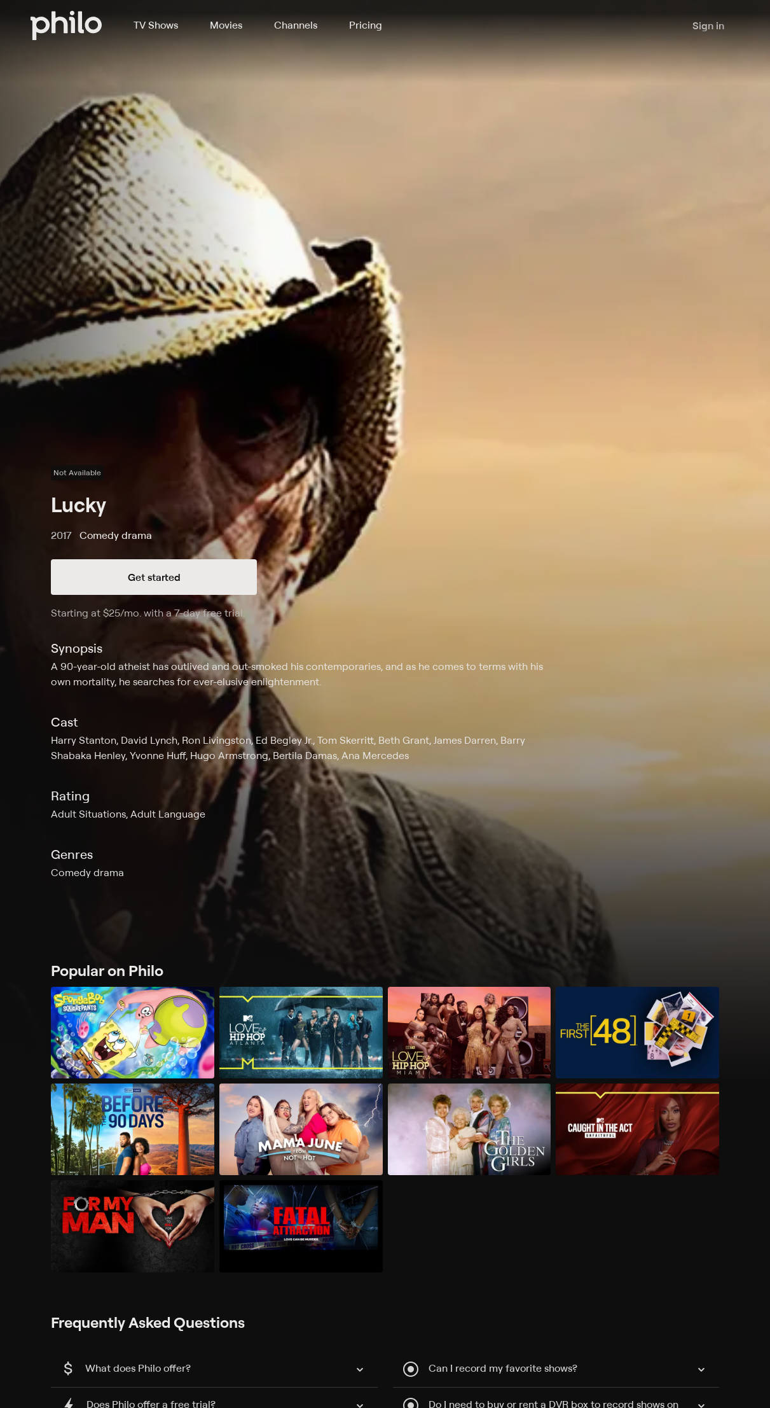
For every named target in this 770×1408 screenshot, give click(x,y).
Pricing (365, 24)
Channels (295, 24)
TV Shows (156, 24)
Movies (226, 24)
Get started (154, 577)
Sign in (708, 25)
